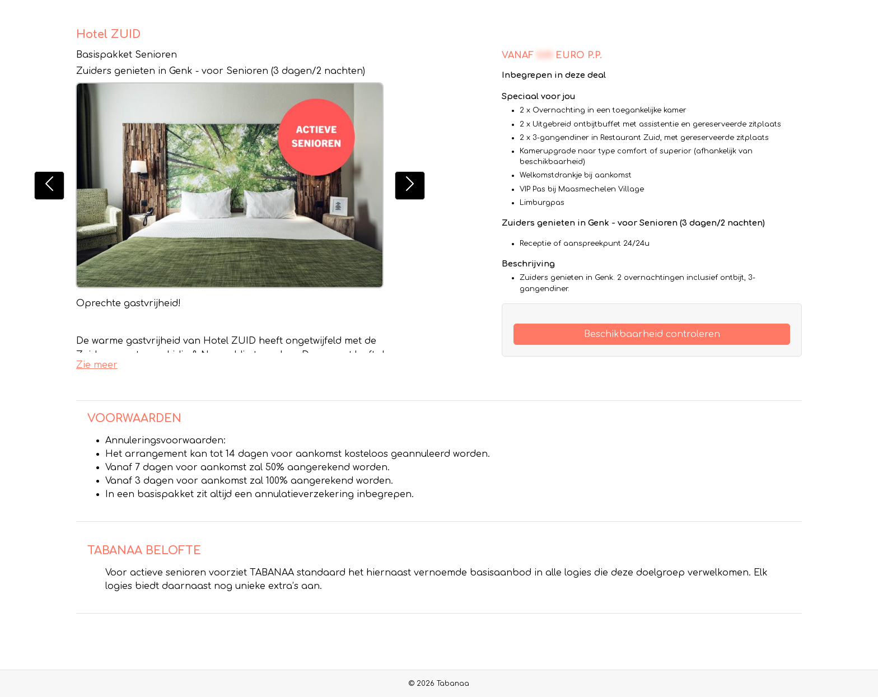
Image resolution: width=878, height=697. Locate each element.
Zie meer (97, 365)
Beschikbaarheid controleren (652, 334)
